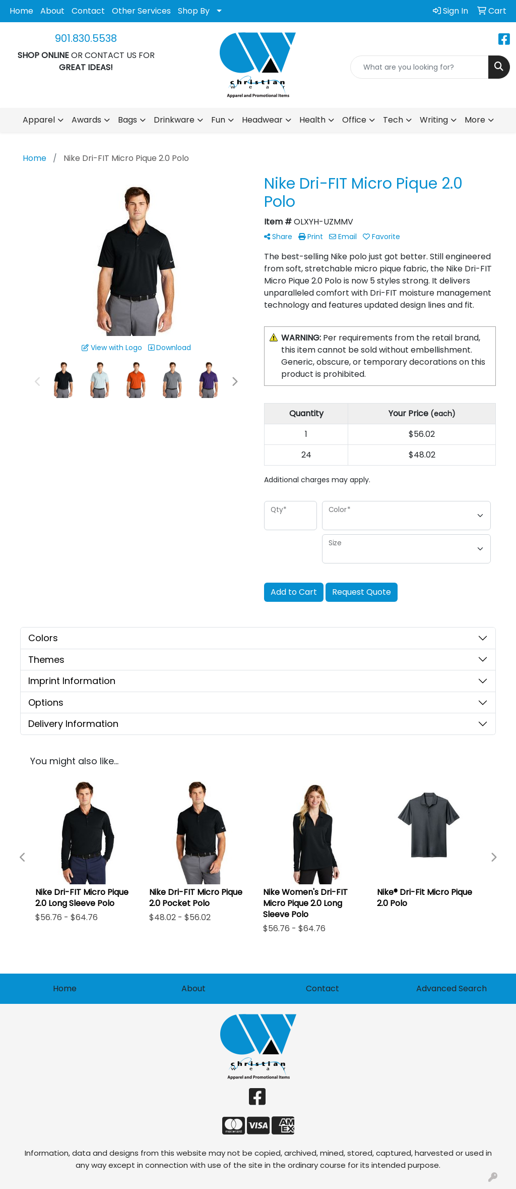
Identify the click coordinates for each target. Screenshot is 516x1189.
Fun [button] (218, 120)
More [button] (475, 120)
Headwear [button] (262, 120)
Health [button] (312, 120)
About (52, 11)
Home (21, 11)
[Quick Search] (419, 67)
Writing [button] (434, 120)
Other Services (141, 11)
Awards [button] (86, 120)
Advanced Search (451, 988)
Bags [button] (127, 120)
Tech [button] (393, 120)
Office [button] (354, 120)
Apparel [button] (39, 120)
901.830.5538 (86, 38)
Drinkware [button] (174, 120)
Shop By (194, 11)
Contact (88, 11)
